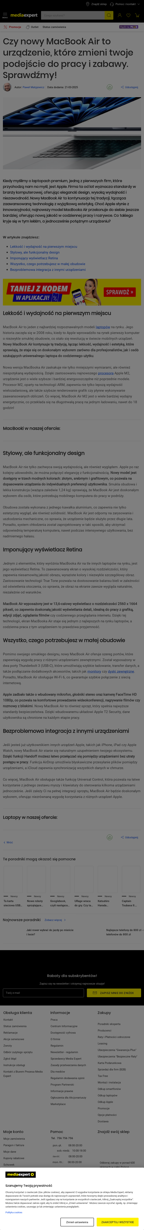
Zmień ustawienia (77, 1222)
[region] (72, 1199)
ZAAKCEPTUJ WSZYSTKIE (117, 1222)
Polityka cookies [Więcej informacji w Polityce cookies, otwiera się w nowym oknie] (13, 1212)
